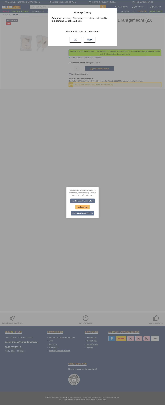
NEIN (89, 39)
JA (75, 39)
